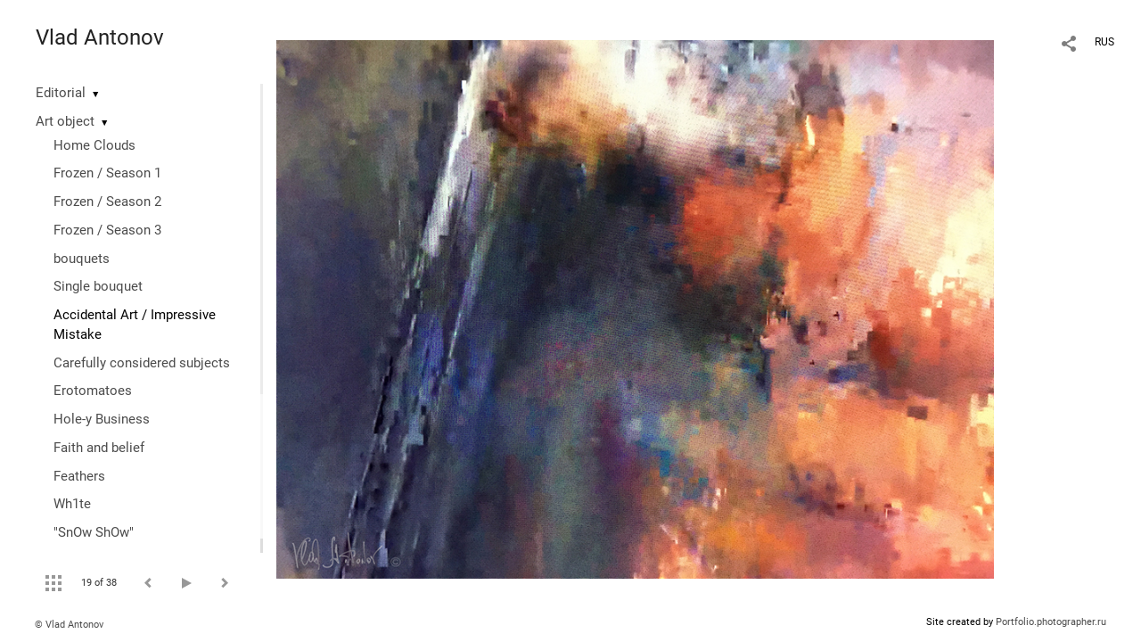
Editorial (61, 93)
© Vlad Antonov (69, 624)
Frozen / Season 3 (107, 230)
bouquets (81, 259)
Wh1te (72, 504)
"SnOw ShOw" (93, 532)
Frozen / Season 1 (107, 173)
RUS (1104, 42)
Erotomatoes (92, 391)
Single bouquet (98, 286)
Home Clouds (94, 145)
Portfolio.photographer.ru (1051, 622)
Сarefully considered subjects (141, 363)
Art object (65, 121)
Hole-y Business (101, 419)
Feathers (79, 476)
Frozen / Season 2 (107, 201)
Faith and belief (98, 448)
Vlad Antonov (100, 37)
